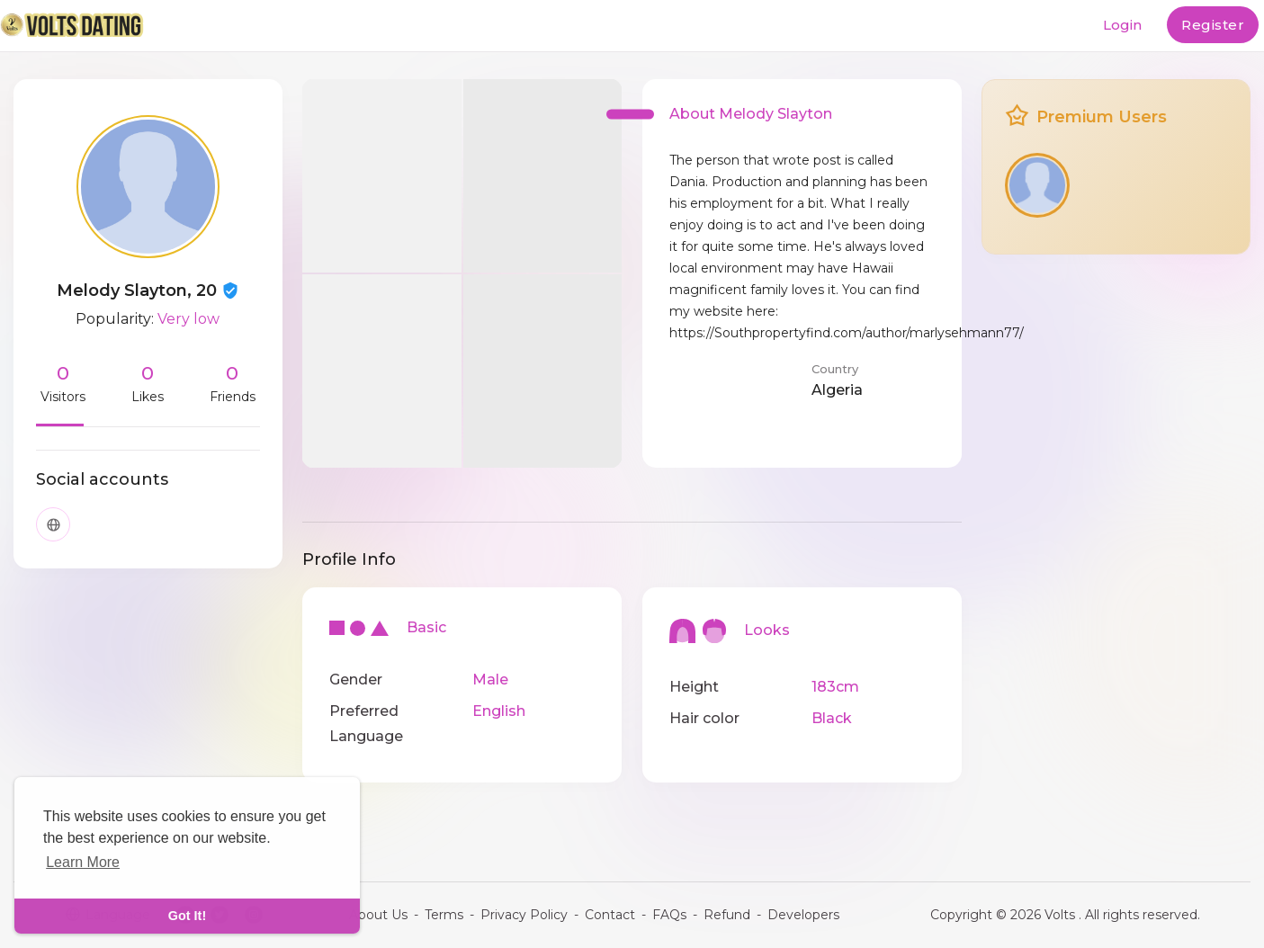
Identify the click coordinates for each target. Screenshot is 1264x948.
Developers (803, 915)
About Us (378, 915)
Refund (727, 915)
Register (1212, 24)
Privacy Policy (524, 915)
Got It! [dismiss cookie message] (187, 915)
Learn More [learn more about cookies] (83, 862)
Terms (444, 915)
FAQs (669, 915)
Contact (610, 915)
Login (1122, 24)
